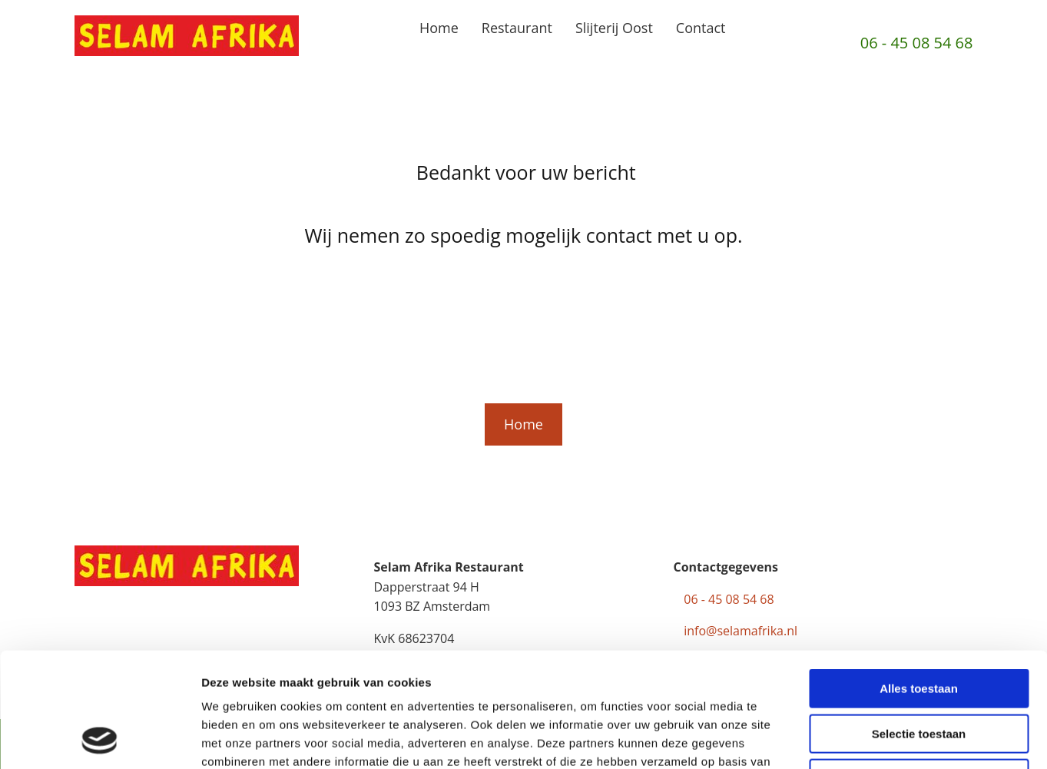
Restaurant (517, 27)
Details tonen (830, 738)
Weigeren (918, 671)
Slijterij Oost (614, 27)
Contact (701, 27)
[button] (523, 424)
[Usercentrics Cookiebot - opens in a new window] (99, 739)
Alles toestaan (919, 581)
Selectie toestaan (919, 626)
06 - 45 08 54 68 (916, 42)
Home (439, 27)
